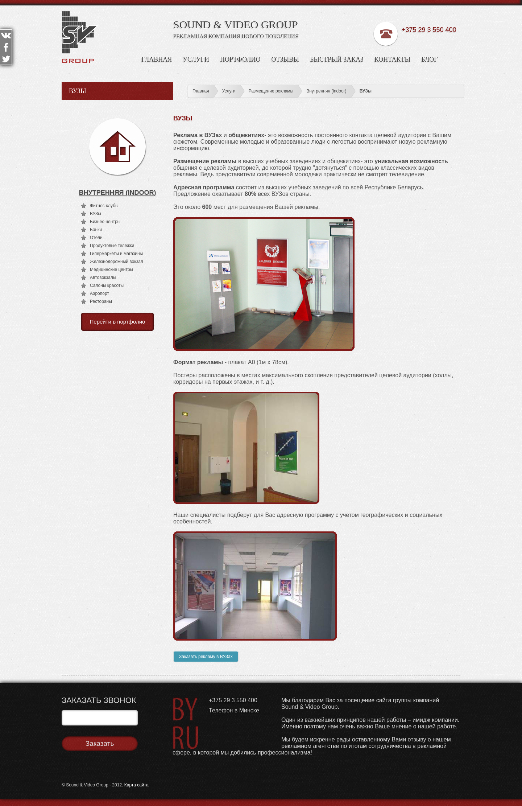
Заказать (100, 743)
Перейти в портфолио (117, 321)
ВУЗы (366, 91)
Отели (96, 237)
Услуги (196, 59)
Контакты (392, 59)
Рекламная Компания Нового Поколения (236, 36)
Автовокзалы (103, 277)
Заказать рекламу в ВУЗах (206, 656)
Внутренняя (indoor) (326, 91)
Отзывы (285, 59)
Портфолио (240, 59)
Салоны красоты (107, 285)
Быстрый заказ (337, 59)
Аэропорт (99, 293)
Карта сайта (136, 785)
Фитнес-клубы (104, 205)
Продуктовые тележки (112, 245)
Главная (156, 59)
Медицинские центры (111, 269)
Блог (429, 59)
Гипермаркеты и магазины (116, 253)
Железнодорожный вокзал (116, 261)
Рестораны (101, 301)
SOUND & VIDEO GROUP (235, 24)
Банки (96, 229)
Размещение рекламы (271, 91)
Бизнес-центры (105, 221)
